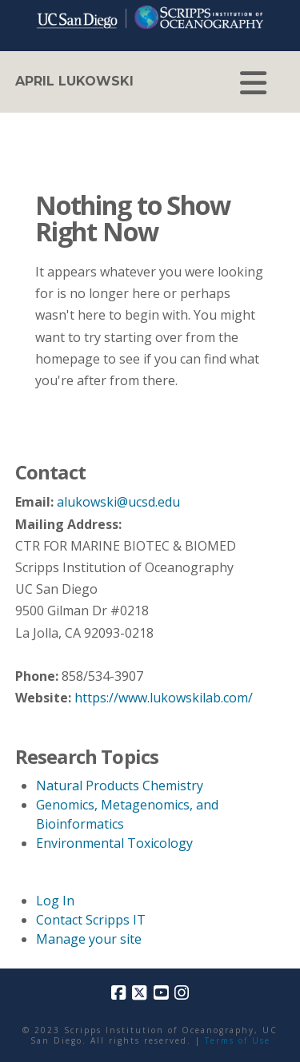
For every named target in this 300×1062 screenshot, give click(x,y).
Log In (55, 900)
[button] (253, 83)
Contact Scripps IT (91, 920)
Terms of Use (237, 1040)
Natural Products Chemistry (119, 785)
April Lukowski (74, 81)
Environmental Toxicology (114, 843)
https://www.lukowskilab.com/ (163, 697)
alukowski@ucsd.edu (118, 502)
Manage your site (89, 939)
